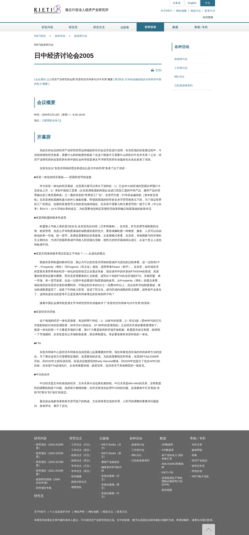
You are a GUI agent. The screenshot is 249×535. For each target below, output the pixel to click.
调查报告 (76, 487)
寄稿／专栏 (198, 438)
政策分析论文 (79, 481)
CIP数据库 (168, 449)
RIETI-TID (167, 472)
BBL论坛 (179, 76)
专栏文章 (197, 444)
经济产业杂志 (199, 460)
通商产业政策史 (110, 461)
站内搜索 (208, 17)
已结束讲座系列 (183, 85)
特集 (194, 455)
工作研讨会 (180, 67)
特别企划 (197, 471)
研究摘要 (76, 476)
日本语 (177, 2)
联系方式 (210, 10)
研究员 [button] (73, 27)
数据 (163, 438)
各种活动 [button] (150, 27)
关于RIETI (166, 10)
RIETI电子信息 (200, 476)
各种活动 (60, 35)
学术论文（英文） (81, 471)
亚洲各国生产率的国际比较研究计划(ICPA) (172, 481)
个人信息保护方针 (60, 511)
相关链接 (167, 489)
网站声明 (79, 511)
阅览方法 (195, 10)
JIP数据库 (167, 444)
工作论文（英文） (81, 449)
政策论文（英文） (81, 460)
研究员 (39, 496)
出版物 (104, 438)
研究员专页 (198, 465)
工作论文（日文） (81, 444)
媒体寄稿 (197, 449)
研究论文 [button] (99, 27)
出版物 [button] (125, 27)
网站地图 (181, 10)
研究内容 (40, 438)
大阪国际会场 (51, 120)
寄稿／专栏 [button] (201, 27)
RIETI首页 (40, 35)
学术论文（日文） (81, 465)
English (192, 2)
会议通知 (42, 79)
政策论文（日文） (81, 455)
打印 (159, 70)
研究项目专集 (43, 487)
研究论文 (75, 438)
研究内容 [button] (47, 27)
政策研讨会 (80, 35)
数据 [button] (175, 27)
